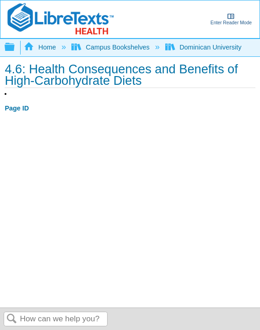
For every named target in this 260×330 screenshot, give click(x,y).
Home (41, 47)
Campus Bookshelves (111, 47)
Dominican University (204, 47)
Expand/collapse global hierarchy (15, 47)
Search (12, 319)
